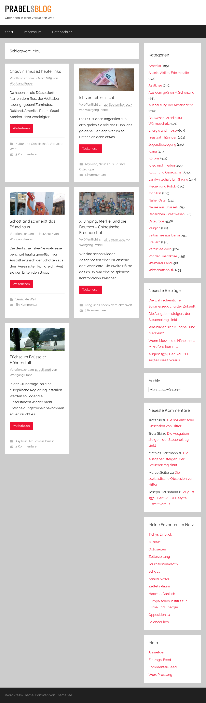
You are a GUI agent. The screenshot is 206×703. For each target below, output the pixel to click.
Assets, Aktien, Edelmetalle (169, 73)
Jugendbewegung (162, 144)
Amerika (155, 66)
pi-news (155, 542)
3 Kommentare (95, 310)
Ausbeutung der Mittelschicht (171, 105)
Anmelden (157, 652)
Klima (153, 151)
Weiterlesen (21, 128)
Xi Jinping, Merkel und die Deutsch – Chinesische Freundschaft (102, 227)
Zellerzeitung (159, 557)
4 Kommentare (95, 175)
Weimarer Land (160, 263)
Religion (154, 228)
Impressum (33, 32)
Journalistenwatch (163, 564)
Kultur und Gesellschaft (32, 144)
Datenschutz (62, 32)
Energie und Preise (163, 130)
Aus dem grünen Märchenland (171, 92)
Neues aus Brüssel (112, 164)
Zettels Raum (159, 586)
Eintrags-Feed (160, 660)
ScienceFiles (159, 622)
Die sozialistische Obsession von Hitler (171, 478)
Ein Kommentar (26, 305)
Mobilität (155, 193)
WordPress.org (160, 675)
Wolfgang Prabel (21, 83)
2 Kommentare (26, 446)
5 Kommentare (26, 154)
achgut (154, 571)
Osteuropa (86, 169)
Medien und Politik (162, 186)
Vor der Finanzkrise (163, 256)
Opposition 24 (159, 615)
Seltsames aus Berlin (164, 235)
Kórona (154, 158)
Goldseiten (157, 549)
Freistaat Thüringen (163, 137)
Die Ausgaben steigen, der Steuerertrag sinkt (169, 439)
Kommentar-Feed (163, 667)
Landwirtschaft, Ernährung (168, 179)
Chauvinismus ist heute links (35, 71)
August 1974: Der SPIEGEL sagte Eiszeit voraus (171, 498)
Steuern (154, 242)
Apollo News (159, 579)
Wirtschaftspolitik (161, 270)
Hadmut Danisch (162, 594)
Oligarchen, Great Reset (166, 214)
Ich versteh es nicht (96, 97)
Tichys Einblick (160, 534)
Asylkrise (91, 164)
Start (9, 32)
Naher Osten (158, 200)
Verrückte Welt (25, 299)
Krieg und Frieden (97, 305)
